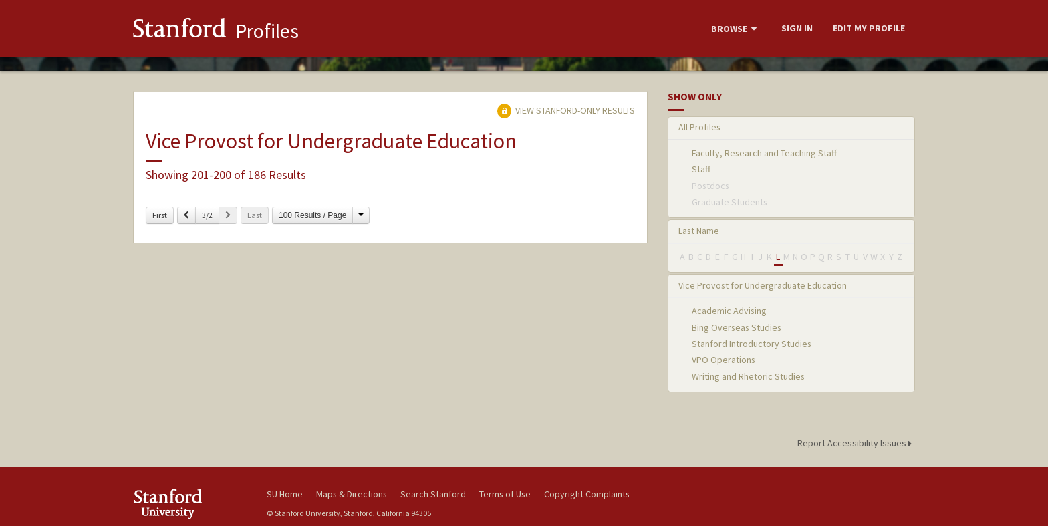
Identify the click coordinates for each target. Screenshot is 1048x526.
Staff (701, 169)
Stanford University (190, 503)
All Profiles (699, 127)
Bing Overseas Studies (736, 327)
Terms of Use (505, 494)
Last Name (698, 231)
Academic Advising (729, 311)
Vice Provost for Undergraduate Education (762, 285)
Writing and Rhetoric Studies (748, 376)
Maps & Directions (351, 494)
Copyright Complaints (587, 494)
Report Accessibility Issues (856, 443)
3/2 (207, 215)
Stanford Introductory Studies (751, 344)
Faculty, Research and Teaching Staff (764, 153)
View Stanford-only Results (566, 110)
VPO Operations (723, 360)
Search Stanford (433, 494)
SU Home (285, 494)
